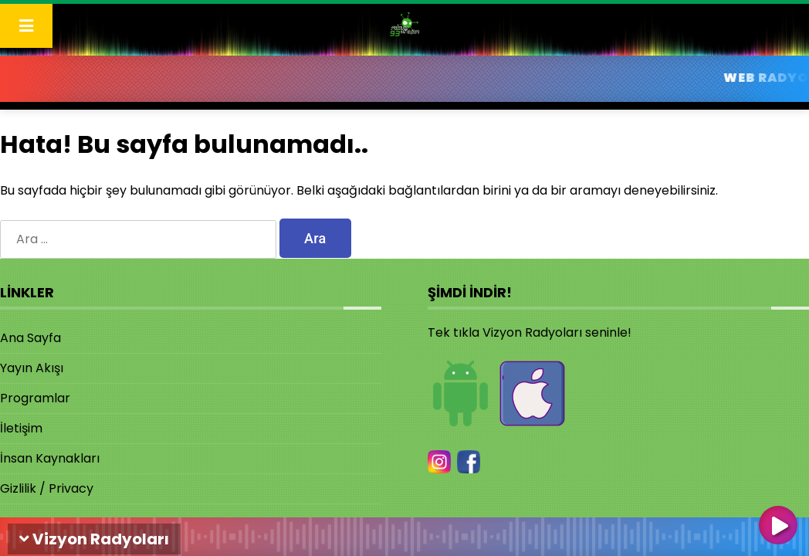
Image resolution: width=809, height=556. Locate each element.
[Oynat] (778, 527)
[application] (404, 532)
